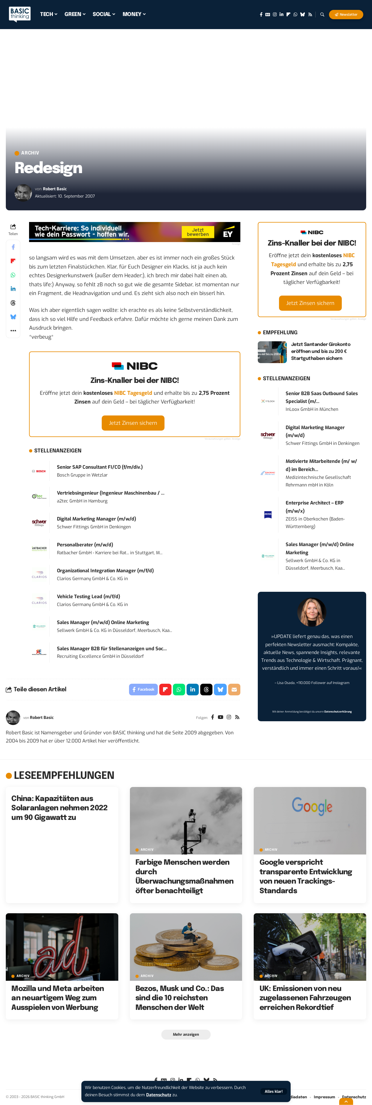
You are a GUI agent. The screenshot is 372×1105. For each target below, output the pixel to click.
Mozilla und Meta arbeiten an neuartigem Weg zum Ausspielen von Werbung (57, 998)
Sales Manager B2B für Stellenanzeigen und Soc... (112, 649)
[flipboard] (288, 14)
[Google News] (267, 14)
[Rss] (310, 14)
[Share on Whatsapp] (13, 275)
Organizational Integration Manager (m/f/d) (105, 571)
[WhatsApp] (295, 14)
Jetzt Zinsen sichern (133, 423)
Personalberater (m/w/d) (85, 545)
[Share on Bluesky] (13, 317)
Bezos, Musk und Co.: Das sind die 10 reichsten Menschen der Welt (179, 998)
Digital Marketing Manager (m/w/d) (96, 519)
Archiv (30, 153)
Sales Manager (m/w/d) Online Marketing (103, 622)
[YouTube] (220, 717)
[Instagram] (274, 14)
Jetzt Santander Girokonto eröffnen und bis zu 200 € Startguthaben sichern (320, 351)
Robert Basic (55, 189)
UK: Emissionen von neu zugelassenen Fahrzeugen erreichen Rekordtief (305, 998)
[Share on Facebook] (13, 247)
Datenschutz (158, 1095)
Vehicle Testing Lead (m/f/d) (88, 597)
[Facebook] (261, 14)
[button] (273, 1091)
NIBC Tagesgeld (133, 393)
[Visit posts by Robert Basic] (23, 193)
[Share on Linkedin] (13, 289)
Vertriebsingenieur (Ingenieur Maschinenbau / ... (110, 493)
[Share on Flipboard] (13, 261)
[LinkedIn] (281, 14)
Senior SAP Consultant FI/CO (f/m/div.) (100, 467)
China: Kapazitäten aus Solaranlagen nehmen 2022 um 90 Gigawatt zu (59, 808)
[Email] (234, 689)
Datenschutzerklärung (338, 711)
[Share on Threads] (13, 303)
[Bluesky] (303, 14)
